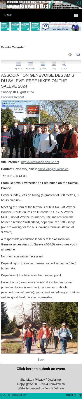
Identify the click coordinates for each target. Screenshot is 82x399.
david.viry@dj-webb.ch (53, 169)
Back (41, 359)
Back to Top (74, 395)
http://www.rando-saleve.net (40, 162)
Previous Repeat (12, 97)
